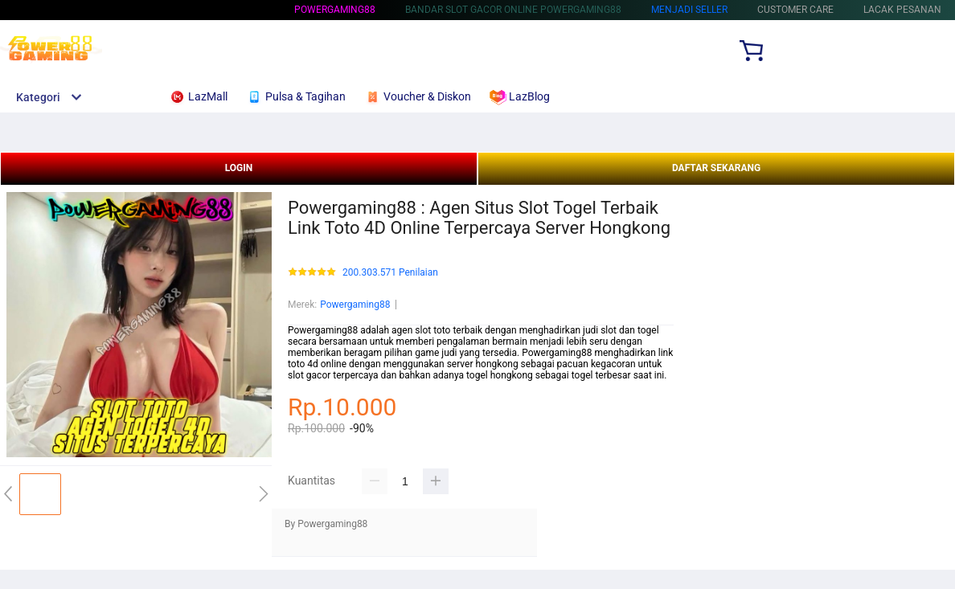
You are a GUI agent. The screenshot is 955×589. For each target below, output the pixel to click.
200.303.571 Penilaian (390, 273)
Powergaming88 (334, 9)
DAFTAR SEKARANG (716, 168)
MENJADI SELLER (689, 9)
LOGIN (239, 168)
